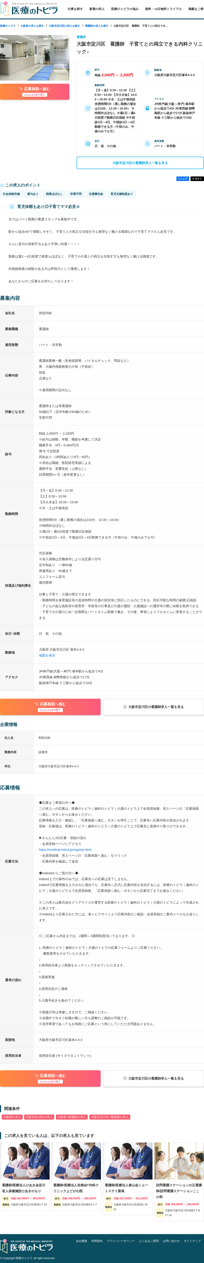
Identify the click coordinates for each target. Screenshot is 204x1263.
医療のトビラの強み (125, 9)
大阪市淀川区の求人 (39, 1117)
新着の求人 (97, 9)
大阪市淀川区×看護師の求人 (110, 1117)
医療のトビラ (8, 25)
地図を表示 (47, 655)
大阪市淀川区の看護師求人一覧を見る (140, 163)
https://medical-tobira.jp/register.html (65, 849)
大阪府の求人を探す (32, 25)
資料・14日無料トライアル (163, 9)
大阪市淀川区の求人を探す (64, 25)
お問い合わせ (171, 1241)
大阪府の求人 (12, 1117)
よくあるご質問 (149, 1241)
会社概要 (81, 1241)
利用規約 (97, 1241)
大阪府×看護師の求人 (71, 1117)
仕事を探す (75, 9)
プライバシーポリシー (121, 1241)
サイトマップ (192, 1241)
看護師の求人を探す (97, 25)
